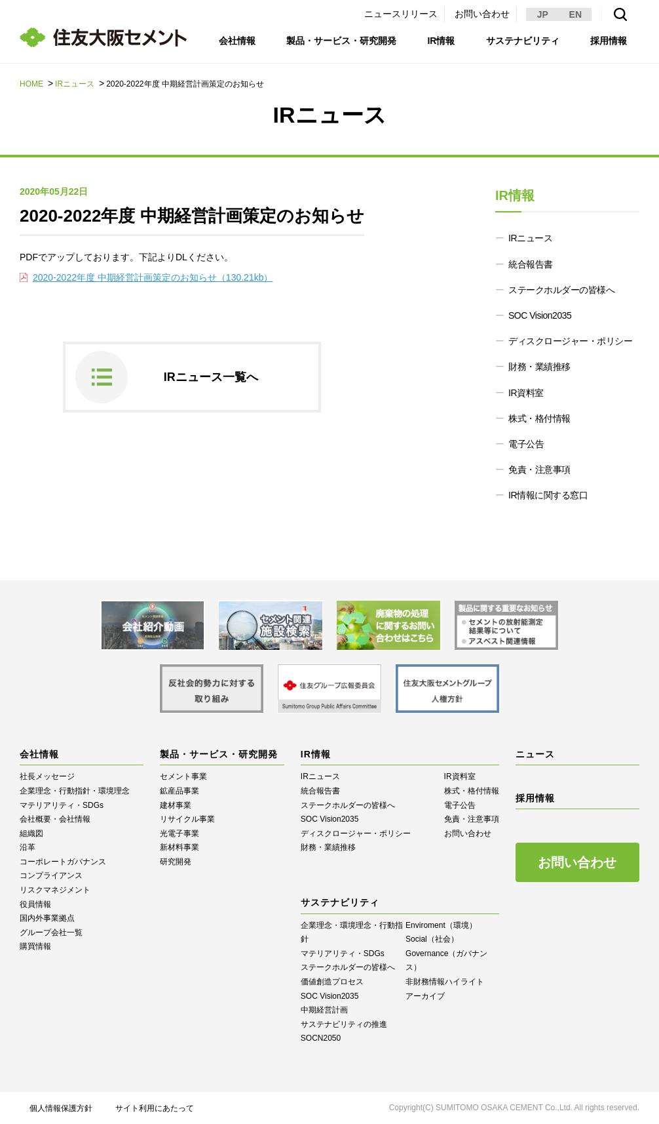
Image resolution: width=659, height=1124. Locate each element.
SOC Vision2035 (539, 315)
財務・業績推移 (539, 366)
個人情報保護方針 (60, 1108)
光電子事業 (179, 833)
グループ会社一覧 (51, 932)
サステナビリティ (522, 40)
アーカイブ (425, 996)
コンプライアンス (51, 875)
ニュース (535, 754)
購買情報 (35, 946)
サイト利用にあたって (154, 1108)
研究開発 (175, 861)
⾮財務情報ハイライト (444, 981)
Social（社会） (432, 939)
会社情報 (237, 40)
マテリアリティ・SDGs (62, 805)
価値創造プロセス (332, 981)
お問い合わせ (482, 14)
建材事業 (175, 805)
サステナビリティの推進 (344, 1024)
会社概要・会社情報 (55, 819)
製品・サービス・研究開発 (341, 40)
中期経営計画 (324, 1009)
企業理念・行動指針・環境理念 (75, 790)
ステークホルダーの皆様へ (561, 290)
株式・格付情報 (539, 418)
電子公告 (526, 444)
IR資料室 (526, 393)
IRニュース (74, 84)
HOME (31, 84)
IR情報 (441, 40)
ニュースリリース (401, 14)
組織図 (31, 833)
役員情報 (35, 904)
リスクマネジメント (55, 889)
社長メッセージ (47, 776)
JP (542, 14)
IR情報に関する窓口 (548, 495)
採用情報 (608, 40)
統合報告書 (530, 264)
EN (575, 14)
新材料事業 (179, 847)
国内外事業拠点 (47, 918)
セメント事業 (183, 776)
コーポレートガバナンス (63, 861)
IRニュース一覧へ (211, 377)
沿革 (27, 847)
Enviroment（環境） (441, 925)
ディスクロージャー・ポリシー (570, 341)
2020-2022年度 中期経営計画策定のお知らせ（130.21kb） (153, 277)
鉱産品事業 (179, 790)
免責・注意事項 (539, 469)
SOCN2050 (321, 1038)
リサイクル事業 (187, 819)
